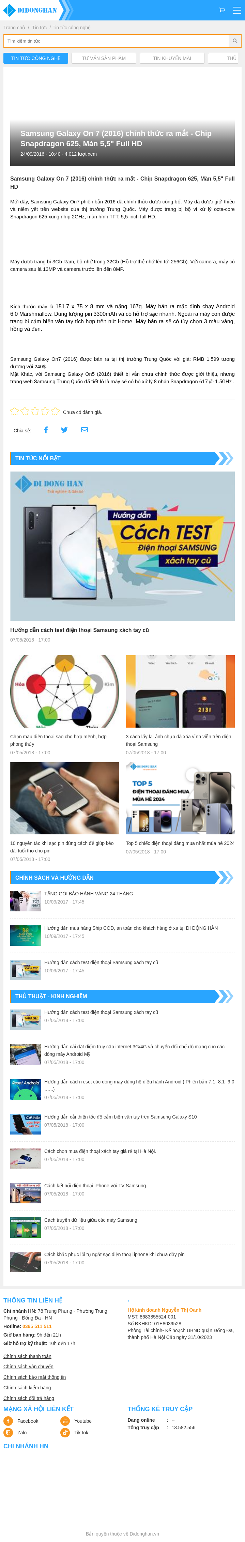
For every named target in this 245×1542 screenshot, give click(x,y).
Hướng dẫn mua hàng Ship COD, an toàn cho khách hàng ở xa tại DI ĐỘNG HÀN (131, 928)
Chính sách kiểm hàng (27, 1387)
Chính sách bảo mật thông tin (34, 1377)
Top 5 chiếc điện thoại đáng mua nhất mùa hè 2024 (180, 843)
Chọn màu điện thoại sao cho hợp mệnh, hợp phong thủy (58, 740)
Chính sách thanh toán (27, 1356)
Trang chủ (14, 27)
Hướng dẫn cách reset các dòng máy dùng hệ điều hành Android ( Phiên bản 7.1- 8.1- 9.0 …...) (139, 1085)
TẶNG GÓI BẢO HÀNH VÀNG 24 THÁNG (88, 893)
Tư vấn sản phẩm (104, 58)
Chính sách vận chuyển (28, 1366)
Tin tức (39, 27)
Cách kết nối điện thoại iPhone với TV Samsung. (95, 1185)
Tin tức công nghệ (71, 27)
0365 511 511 (37, 1326)
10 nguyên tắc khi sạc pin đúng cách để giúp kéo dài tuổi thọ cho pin (61, 847)
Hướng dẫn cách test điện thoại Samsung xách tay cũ (79, 630)
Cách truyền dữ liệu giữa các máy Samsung (90, 1220)
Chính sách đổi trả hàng (28, 1398)
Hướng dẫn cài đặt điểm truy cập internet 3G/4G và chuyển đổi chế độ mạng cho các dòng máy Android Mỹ (134, 1050)
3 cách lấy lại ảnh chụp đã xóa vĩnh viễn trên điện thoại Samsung (178, 740)
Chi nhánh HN (25, 1446)
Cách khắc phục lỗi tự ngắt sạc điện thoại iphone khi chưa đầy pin (114, 1254)
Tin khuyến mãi (172, 58)
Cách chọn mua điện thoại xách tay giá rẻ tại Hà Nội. (100, 1151)
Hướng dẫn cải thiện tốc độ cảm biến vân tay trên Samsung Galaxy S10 (120, 1117)
